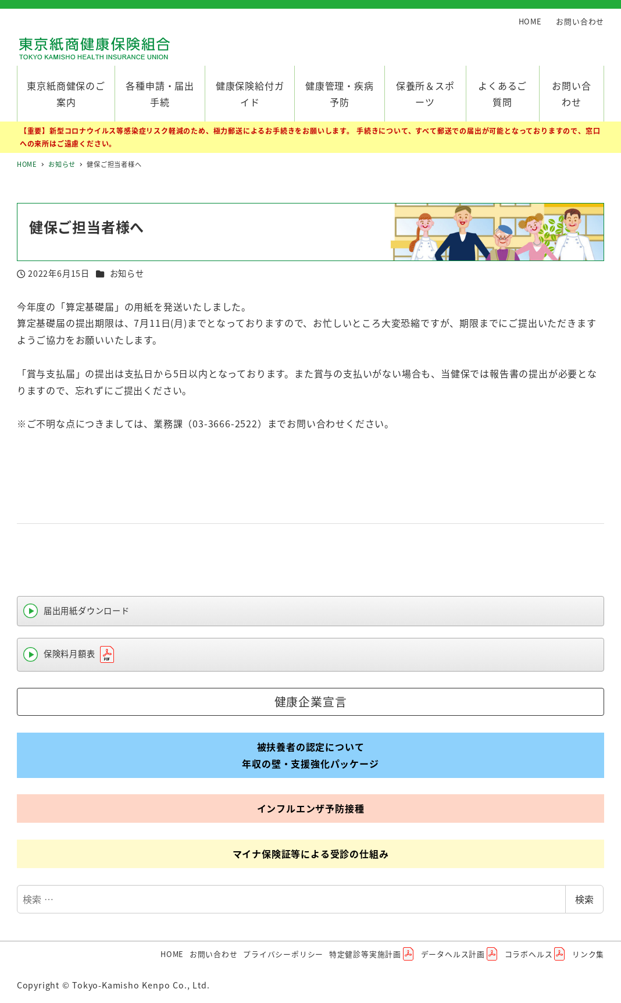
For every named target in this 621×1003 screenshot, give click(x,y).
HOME (530, 21)
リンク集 (588, 953)
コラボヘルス (536, 954)
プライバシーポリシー (283, 953)
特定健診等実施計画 (372, 954)
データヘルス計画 (460, 954)
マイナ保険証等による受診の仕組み (311, 854)
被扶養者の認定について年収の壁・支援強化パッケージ (310, 755)
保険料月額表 (80, 654)
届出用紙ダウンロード (87, 610)
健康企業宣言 (310, 701)
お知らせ (127, 273)
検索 (584, 899)
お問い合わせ (580, 21)
